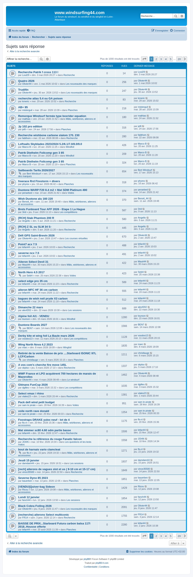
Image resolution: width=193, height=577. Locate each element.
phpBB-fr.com (101, 563)
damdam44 (28, 463)
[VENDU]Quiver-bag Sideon (36, 486)
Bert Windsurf (34, 173)
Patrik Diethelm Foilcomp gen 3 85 (41, 152)
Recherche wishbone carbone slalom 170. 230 (48, 135)
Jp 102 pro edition (30, 126)
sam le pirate (29, 405)
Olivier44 (26, 84)
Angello (26, 221)
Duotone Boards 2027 (32, 324)
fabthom (26, 138)
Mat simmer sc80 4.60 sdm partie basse (44, 430)
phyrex (25, 184)
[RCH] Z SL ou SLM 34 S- (34, 226)
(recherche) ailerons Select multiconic (43, 514)
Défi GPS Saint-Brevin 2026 (36, 235)
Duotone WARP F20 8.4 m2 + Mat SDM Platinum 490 (52, 190)
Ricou (25, 489)
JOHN (25, 442)
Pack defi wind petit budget (36, 402)
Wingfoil (67, 347)
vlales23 (26, 396)
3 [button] (161, 59)
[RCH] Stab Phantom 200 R (36, 218)
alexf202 (26, 310)
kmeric (25, 101)
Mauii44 (26, 264)
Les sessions (75, 310)
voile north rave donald (33, 411)
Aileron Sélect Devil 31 (33, 261)
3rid (24, 212)
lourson (26, 319)
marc (24, 347)
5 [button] (170, 59)
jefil (24, 129)
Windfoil (70, 147)
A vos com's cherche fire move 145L (42, 364)
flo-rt (24, 422)
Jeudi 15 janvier (28, 460)
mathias (26, 119)
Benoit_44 (27, 201)
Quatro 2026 (26, 81)
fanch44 (26, 500)
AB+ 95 (23, 107)
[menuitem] (31, 30)
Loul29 (25, 75)
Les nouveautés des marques (81, 84)
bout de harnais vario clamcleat (39, 449)
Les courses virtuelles (76, 238)
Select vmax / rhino (31, 393)
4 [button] (166, 59)
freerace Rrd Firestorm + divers (39, 181)
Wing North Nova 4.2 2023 (35, 344)
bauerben (27, 481)
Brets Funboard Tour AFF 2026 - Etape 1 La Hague (51, 209)
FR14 (25, 517)
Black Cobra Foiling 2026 (35, 506)
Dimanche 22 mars (30, 307)
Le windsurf (73, 379)
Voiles (71, 193)
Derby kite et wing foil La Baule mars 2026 (46, 335)
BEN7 (30, 328)
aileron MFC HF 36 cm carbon (38, 289)
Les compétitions (68, 212)
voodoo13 (27, 338)
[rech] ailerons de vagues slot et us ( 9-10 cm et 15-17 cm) (56, 469)
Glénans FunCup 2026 (33, 384)
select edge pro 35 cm (33, 281)
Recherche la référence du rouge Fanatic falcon (50, 439)
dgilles (25, 387)
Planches (72, 110)
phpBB (86, 559)
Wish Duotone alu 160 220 (35, 198)
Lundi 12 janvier (28, 497)
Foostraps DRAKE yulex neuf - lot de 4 (44, 419)
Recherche (69, 75)
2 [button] (156, 59)
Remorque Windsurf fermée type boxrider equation (52, 116)
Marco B (26, 147)
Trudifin (23, 89)
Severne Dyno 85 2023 (33, 478)
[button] (144, 59)
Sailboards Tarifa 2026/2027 (36, 170)
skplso (25, 367)
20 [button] (179, 59)
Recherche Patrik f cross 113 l (38, 72)
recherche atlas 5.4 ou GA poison (40, 98)
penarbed (27, 193)
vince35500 (28, 472)
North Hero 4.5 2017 (31, 272)
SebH (30, 275)
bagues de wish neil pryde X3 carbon (43, 298)
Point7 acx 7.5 (27, 244)
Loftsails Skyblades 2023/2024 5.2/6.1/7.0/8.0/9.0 (50, 144)
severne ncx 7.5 (28, 253)
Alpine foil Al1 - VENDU (33, 316)
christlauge (32, 360)
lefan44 (26, 247)
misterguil (27, 110)
